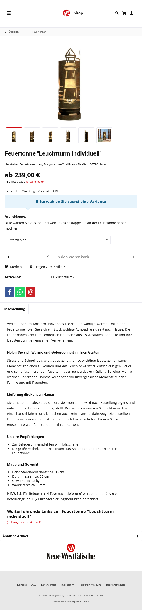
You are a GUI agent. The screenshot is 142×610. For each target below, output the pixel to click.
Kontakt (22, 584)
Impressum (67, 584)
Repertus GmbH (80, 601)
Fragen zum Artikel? (47, 267)
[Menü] (9, 13)
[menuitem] (9, 13)
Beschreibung (14, 309)
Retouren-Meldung (90, 584)
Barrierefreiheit (115, 584)
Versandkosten (34, 181)
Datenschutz (48, 584)
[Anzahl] (28, 257)
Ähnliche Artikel (15, 536)
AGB (33, 584)
